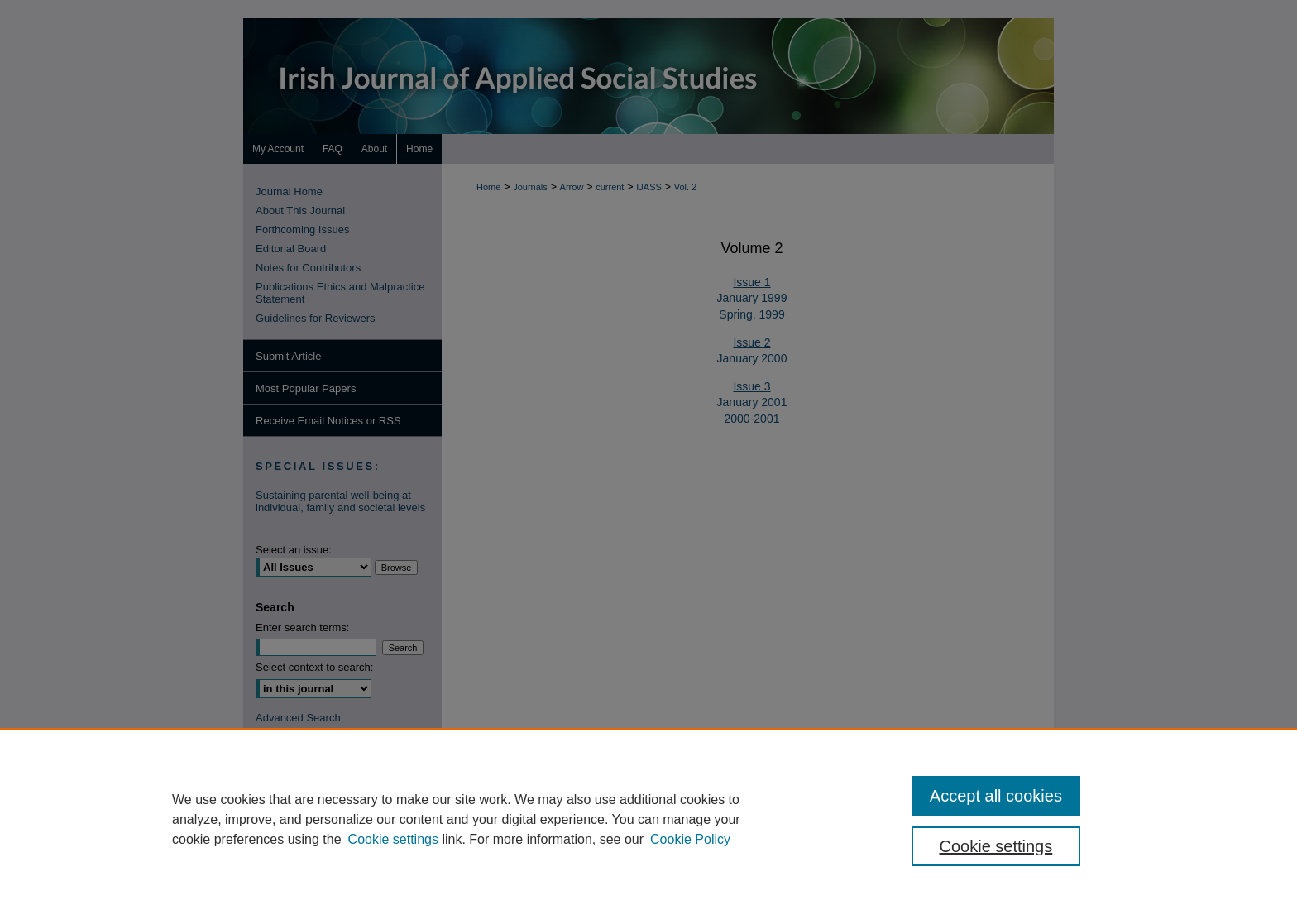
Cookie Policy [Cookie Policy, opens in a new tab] (690, 839)
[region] (648, 819)
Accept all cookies (996, 796)
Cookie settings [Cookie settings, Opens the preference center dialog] (996, 846)
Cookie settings (393, 839)
